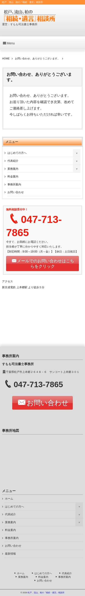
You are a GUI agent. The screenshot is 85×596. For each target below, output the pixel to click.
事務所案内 (14, 184)
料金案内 (12, 176)
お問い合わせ (15, 192)
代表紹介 (12, 160)
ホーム (9, 498)
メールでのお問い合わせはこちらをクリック (45, 263)
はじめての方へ (17, 152)
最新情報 (10, 553)
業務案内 (12, 168)
